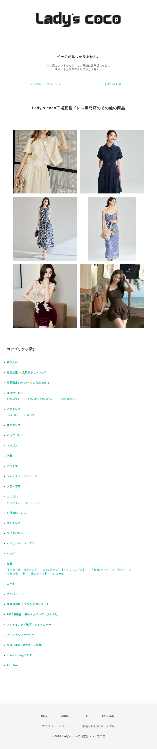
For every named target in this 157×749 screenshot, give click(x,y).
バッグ (11, 553)
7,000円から (68, 398)
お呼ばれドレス (16, 512)
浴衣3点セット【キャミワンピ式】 (64, 569)
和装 (9, 563)
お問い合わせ (113, 84)
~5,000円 (13, 415)
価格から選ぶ (15, 392)
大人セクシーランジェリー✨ (25, 476)
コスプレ (12, 496)
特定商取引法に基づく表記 (98, 726)
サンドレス (14, 523)
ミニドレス (14, 409)
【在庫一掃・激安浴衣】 (22, 569)
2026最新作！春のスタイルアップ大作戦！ (33, 614)
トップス (12, 445)
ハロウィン (14, 502)
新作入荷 (12, 362)
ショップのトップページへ (43, 84)
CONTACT (109, 716)
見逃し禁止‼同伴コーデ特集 (24, 645)
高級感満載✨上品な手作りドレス (28, 604)
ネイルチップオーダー (21, 634)
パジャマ (12, 466)
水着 (9, 455)
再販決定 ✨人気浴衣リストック (27, 372)
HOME (45, 716)
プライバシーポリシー (56, 726)
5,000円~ (30, 415)
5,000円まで (15, 398)
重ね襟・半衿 (39, 573)
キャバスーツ (15, 594)
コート (11, 583)
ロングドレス (15, 435)
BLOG (87, 716)
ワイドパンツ (15, 533)
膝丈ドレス (14, 425)
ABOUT (66, 716)
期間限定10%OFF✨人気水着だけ (28, 382)
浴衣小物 (12, 573)
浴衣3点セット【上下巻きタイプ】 (112, 569)
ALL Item (13, 665)
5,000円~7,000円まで (41, 398)
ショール (58, 573)
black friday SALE (19, 655)
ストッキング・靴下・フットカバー (29, 624)
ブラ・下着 (14, 486)
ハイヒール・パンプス (21, 543)
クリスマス (33, 502)
